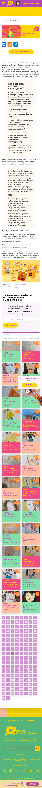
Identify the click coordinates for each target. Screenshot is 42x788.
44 (17, 640)
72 (35, 653)
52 (17, 644)
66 (8, 653)
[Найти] (37, 748)
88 (35, 662)
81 (3, 662)
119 (30, 680)
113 (3, 680)
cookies (21, 785)
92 (17, 667)
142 (26, 693)
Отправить (10, 325)
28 (17, 631)
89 (3, 667)
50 (8, 644)
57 (3, 649)
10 (8, 622)
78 (26, 658)
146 (8, 698)
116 (17, 680)
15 (30, 622)
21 (21, 626)
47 (30, 640)
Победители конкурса (21, 51)
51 (12, 644)
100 (17, 671)
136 (34, 689)
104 (34, 671)
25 (3, 631)
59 (12, 649)
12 (17, 622)
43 (12, 640)
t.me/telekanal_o (8, 253)
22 (26, 626)
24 (35, 626)
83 (12, 662)
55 (30, 644)
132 (17, 689)
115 (12, 680)
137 (3, 693)
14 (26, 622)
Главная (5, 20)
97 (3, 671)
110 (26, 676)
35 (12, 635)
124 (17, 684)
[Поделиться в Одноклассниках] (10, 44)
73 (3, 658)
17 (3, 626)
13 (21, 622)
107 (12, 676)
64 (35, 649)
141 (21, 693)
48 (35, 640)
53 (21, 644)
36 (17, 635)
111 (30, 676)
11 (12, 622)
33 (3, 635)
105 (3, 676)
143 (30, 693)
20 (17, 626)
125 (21, 684)
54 (26, 644)
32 (35, 631)
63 (30, 649)
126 (26, 684)
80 (35, 658)
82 (8, 662)
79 (30, 658)
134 (26, 689)
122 (8, 684)
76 (17, 658)
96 (35, 667)
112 (34, 676)
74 (8, 658)
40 (35, 635)
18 (8, 626)
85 (21, 662)
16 (35, 622)
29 (21, 631)
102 (26, 671)
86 (26, 662)
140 (17, 693)
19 (12, 626)
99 (12, 671)
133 (21, 689)
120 (34, 680)
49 (3, 644)
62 (26, 649)
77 (21, 658)
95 (30, 667)
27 (12, 631)
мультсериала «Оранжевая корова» (16, 69)
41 (3, 640)
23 (30, 626)
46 (26, 640)
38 (26, 635)
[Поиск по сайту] (18, 748)
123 (12, 684)
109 (21, 676)
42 (8, 640)
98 (8, 671)
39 (30, 635)
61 (21, 649)
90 (8, 667)
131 (12, 689)
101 (21, 671)
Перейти (29, 385)
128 (34, 684)
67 (12, 653)
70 (26, 653)
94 (26, 667)
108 (17, 676)
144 (34, 693)
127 (30, 684)
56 (35, 644)
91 (12, 667)
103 (30, 671)
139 (12, 693)
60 (17, 649)
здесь (16, 287)
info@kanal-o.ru (23, 765)
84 (17, 662)
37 (21, 635)
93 (21, 667)
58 (8, 649)
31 (30, 631)
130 (8, 689)
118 (26, 680)
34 (8, 635)
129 (3, 689)
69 (21, 653)
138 (8, 693)
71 (30, 653)
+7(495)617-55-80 (24, 763)
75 (12, 658)
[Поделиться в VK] (4, 44)
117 (21, 680)
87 (30, 662)
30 (26, 631)
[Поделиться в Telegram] (15, 44)
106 (8, 676)
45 (21, 640)
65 (3, 653)
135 (30, 689)
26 (8, 631)
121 (3, 684)
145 (3, 698)
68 (17, 653)
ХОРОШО (32, 784)
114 (8, 680)
